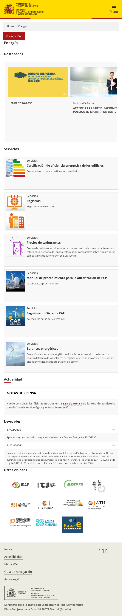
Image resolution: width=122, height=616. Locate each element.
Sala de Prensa (72, 403)
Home (10, 26)
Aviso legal (11, 579)
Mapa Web (11, 564)
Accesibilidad (13, 557)
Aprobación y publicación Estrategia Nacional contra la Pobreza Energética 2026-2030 (51, 437)
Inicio (8, 549)
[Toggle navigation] (112, 8)
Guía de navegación (18, 572)
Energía (22, 26)
